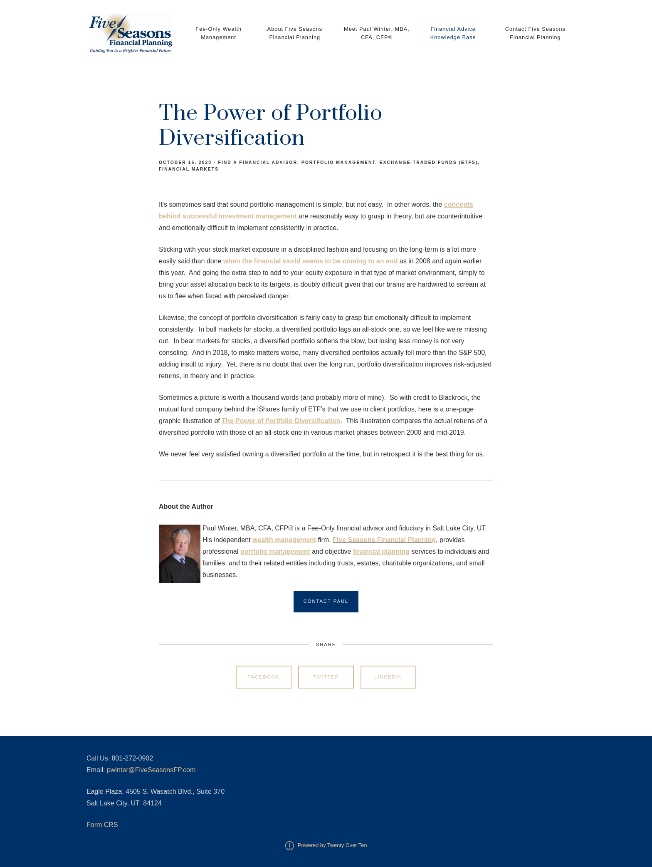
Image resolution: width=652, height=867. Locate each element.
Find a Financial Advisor (257, 162)
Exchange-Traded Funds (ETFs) (428, 162)
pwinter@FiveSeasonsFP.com (151, 769)
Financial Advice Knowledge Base (453, 33)
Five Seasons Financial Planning (384, 539)
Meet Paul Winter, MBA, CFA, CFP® (377, 33)
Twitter (326, 676)
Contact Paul (326, 601)
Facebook (263, 676)
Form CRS (102, 824)
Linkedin (388, 676)
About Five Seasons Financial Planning (295, 33)
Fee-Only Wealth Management (218, 33)
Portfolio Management (338, 162)
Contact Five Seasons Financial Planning (535, 33)
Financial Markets (189, 169)
